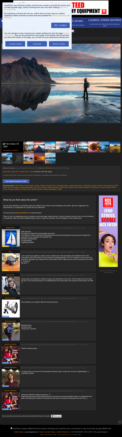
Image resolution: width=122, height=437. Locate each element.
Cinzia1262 (87, 185)
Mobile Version (19, 432)
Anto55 (42, 185)
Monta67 (87, 187)
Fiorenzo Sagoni (13, 187)
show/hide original (79, 228)
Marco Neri (63, 187)
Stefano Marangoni (50, 189)
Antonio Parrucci (51, 185)
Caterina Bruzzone (75, 185)
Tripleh (59, 189)
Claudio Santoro (96, 185)
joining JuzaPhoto (21, 213)
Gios (39, 187)
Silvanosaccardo (37, 189)
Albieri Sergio (28, 185)
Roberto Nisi (26, 189)
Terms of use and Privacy (47, 432)
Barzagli (61, 185)
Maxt (76, 187)
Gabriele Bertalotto (26, 187)
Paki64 (108, 187)
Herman (44, 187)
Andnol (36, 185)
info (111, 272)
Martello (71, 187)
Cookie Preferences (63, 432)
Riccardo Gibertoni (14, 189)
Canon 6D (6, 172)
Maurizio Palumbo (45, 168)
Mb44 (81, 187)
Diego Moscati (108, 185)
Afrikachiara (19, 185)
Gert (35, 187)
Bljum (66, 185)
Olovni (103, 187)
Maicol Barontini (53, 187)
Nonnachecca (95, 187)
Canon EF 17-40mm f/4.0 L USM (22, 172)
